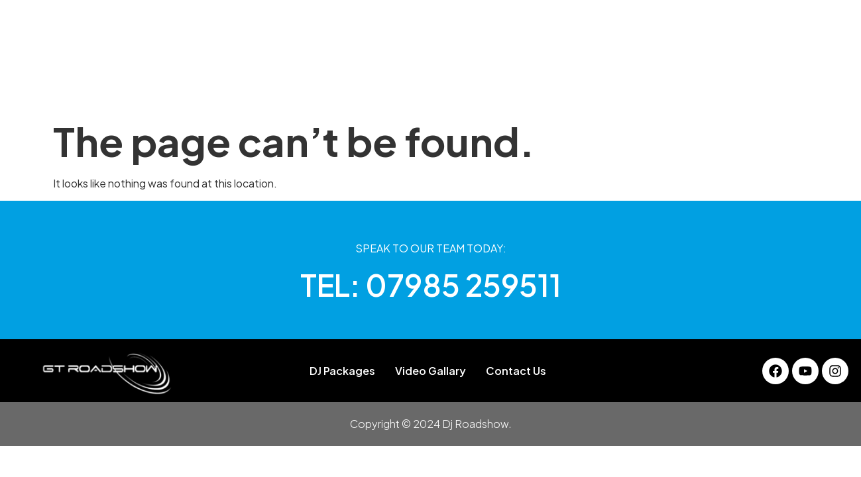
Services (475, 89)
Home (207, 89)
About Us (266, 89)
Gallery (414, 89)
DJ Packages (343, 89)
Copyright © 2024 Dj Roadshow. (431, 424)
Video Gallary (553, 89)
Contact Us (639, 89)
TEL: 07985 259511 (430, 284)
